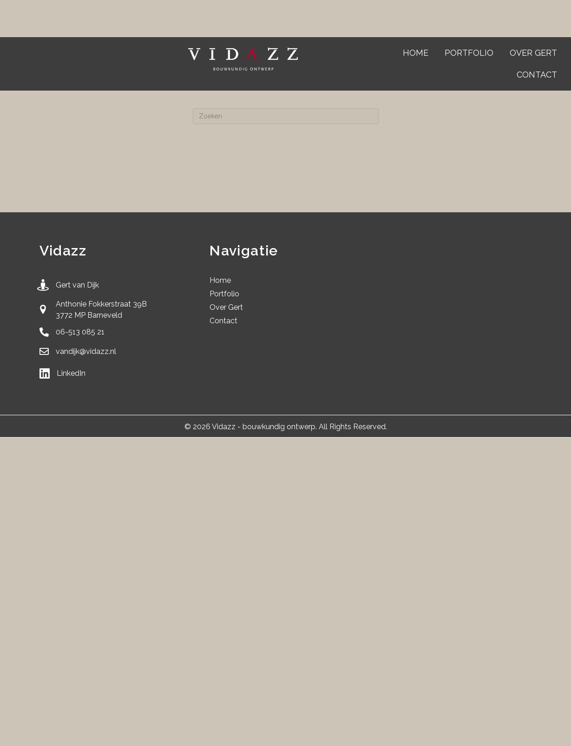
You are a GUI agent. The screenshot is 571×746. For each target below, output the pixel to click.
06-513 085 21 (80, 331)
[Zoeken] (286, 116)
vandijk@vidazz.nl (86, 351)
